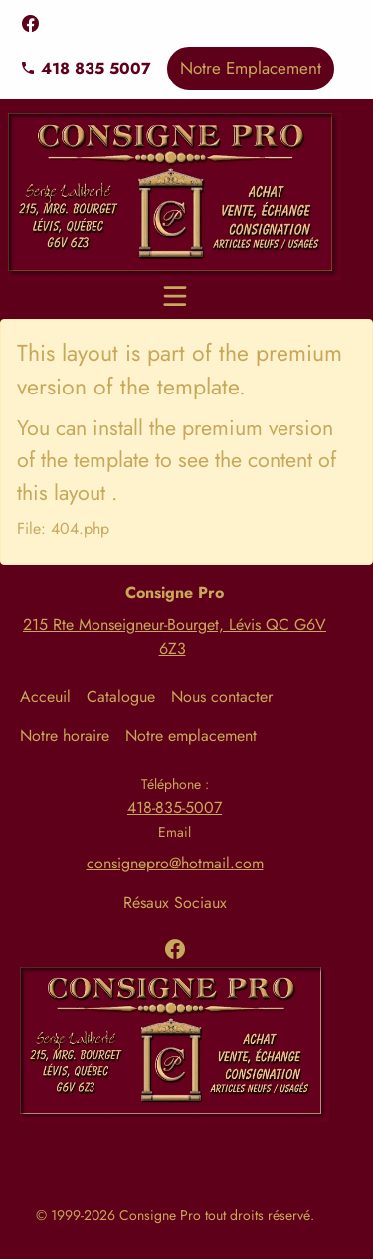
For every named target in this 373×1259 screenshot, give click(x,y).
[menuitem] (53, 696)
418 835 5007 (85, 68)
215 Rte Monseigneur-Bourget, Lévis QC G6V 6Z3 (174, 636)
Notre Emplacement (250, 67)
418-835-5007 (174, 807)
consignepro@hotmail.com (175, 863)
